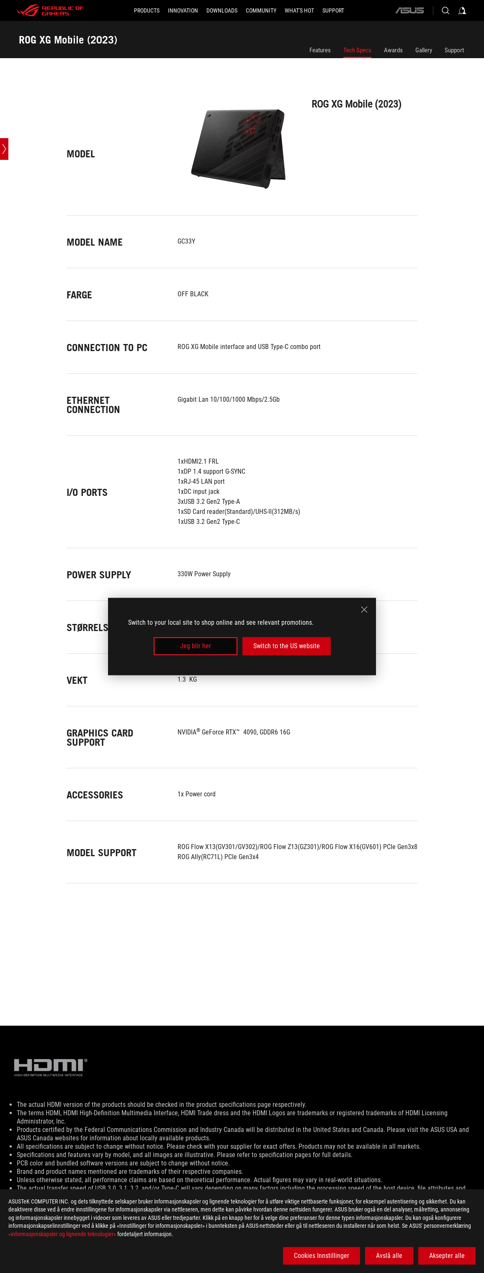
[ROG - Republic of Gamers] (50, 10)
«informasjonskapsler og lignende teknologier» (62, 1234)
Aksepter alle (447, 1256)
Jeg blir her (195, 646)
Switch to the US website (286, 646)
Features (320, 50)
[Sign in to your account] (462, 10)
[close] (364, 610)
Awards (393, 50)
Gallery (423, 50)
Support (454, 50)
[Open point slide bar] (4, 149)
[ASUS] (409, 10)
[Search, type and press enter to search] (445, 10)
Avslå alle (389, 1256)
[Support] (333, 10)
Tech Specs (357, 50)
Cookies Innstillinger (321, 1256)
